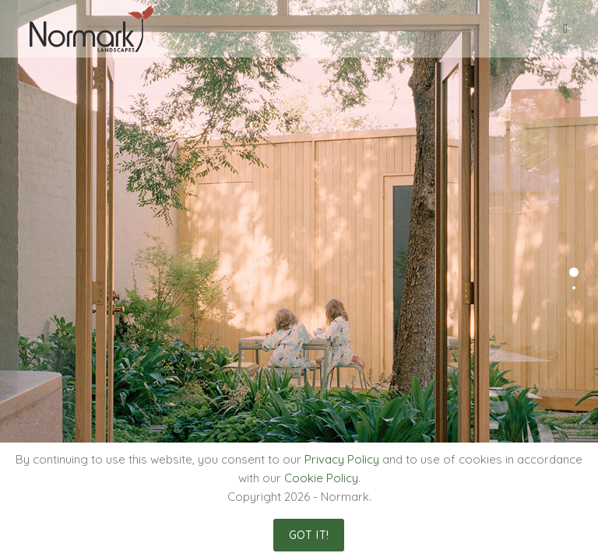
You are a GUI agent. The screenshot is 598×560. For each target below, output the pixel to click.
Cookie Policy (321, 478)
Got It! (309, 535)
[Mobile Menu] (565, 28)
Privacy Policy (341, 459)
